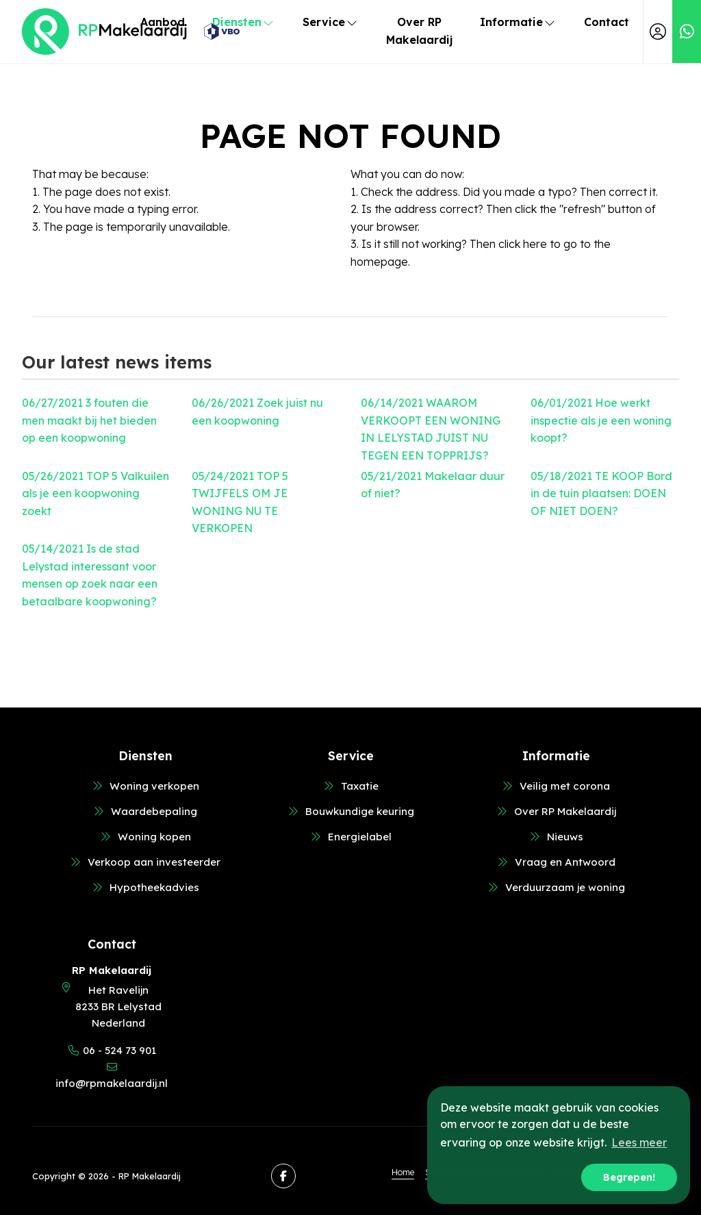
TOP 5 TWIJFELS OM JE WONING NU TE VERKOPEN (240, 502)
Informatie (518, 22)
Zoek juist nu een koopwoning (257, 411)
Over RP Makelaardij (419, 31)
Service (331, 22)
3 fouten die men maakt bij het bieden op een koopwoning (89, 420)
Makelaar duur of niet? (433, 485)
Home (403, 1171)
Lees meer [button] (639, 1142)
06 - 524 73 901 (119, 1050)
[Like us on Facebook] (283, 1176)
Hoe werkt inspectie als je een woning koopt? (601, 420)
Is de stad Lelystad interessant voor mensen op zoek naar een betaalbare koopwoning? (89, 575)
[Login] (657, 31)
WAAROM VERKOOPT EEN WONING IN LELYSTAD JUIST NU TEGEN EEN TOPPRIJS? (430, 429)
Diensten (243, 22)
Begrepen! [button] (629, 1177)
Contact (606, 22)
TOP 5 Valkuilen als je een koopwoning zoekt (95, 493)
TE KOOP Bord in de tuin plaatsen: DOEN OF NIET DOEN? (601, 493)
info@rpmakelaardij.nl (111, 1083)
